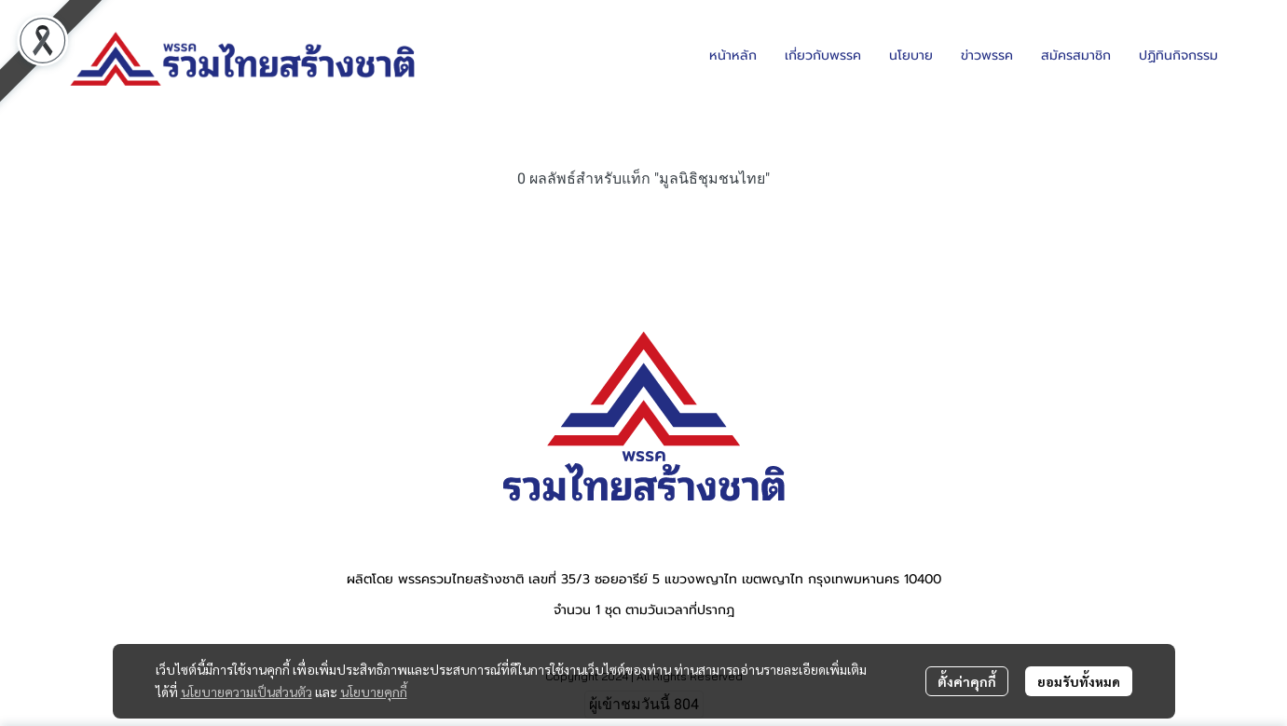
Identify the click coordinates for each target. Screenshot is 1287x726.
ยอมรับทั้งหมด (1078, 681)
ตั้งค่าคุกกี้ (967, 681)
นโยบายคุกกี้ (373, 691)
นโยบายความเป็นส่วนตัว (246, 691)
